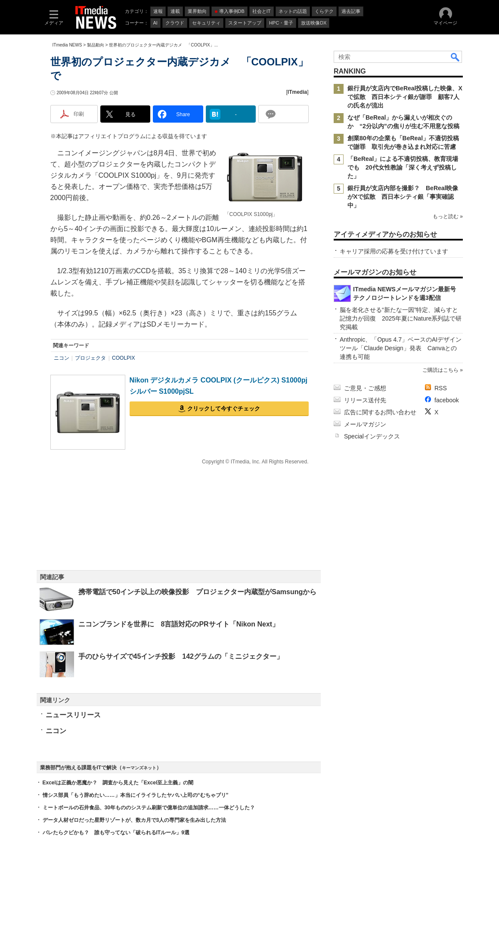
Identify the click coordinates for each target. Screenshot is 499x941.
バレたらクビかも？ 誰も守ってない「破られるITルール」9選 (116, 833)
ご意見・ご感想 (365, 388)
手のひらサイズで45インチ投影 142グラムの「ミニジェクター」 (181, 656)
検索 (455, 57)
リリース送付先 (365, 400)
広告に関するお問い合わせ (380, 412)
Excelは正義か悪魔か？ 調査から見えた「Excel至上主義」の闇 (118, 783)
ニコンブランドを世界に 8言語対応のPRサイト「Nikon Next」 (178, 624)
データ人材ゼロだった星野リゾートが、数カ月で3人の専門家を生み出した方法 (134, 820)
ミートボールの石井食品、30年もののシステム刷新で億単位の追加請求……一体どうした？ (149, 808)
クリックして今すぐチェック (223, 408)
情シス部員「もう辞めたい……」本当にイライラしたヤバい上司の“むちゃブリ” (136, 795)
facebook (446, 400)
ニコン (61, 358)
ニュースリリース (73, 715)
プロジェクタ (90, 358)
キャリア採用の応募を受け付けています (394, 251)
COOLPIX (123, 358)
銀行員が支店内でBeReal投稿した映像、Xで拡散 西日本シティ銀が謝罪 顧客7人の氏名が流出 (404, 97)
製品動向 (95, 45)
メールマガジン (365, 424)
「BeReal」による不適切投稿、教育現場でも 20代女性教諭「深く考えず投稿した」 (402, 167)
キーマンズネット (139, 767)
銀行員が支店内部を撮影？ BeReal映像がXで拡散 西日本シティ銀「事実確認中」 (402, 197)
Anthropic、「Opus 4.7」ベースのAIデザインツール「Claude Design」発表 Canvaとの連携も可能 (401, 348)
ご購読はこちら (440, 370)
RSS (440, 388)
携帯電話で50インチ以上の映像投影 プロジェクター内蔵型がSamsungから (197, 591)
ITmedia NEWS (67, 45)
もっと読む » (447, 216)
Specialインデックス (372, 436)
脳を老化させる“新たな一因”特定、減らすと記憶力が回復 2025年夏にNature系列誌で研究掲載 (401, 318)
